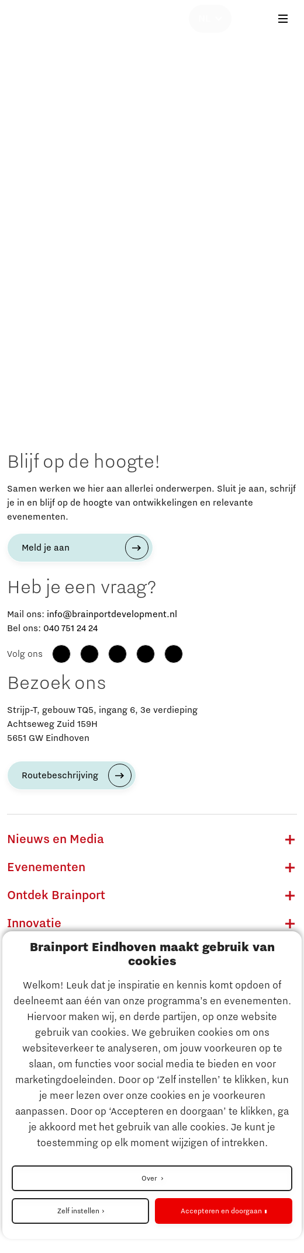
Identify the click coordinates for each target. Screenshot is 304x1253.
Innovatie (34, 924)
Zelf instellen (78, 1211)
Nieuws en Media (55, 840)
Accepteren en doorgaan (221, 1211)
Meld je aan (46, 547)
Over (149, 1178)
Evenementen (46, 868)
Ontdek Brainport (56, 896)
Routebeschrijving (60, 775)
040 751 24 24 (70, 628)
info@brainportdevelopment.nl (112, 614)
